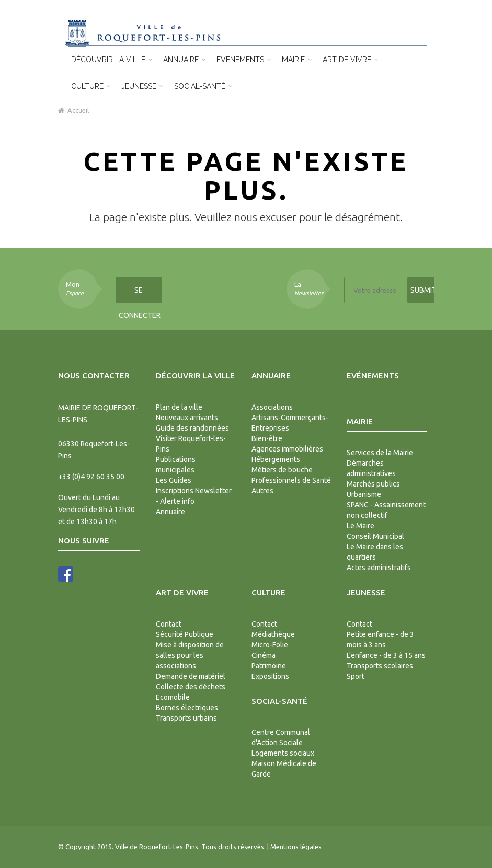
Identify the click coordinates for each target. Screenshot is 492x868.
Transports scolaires (380, 666)
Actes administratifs (379, 567)
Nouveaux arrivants (187, 417)
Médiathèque (273, 634)
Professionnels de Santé (291, 480)
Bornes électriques (187, 707)
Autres (262, 491)
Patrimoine (268, 666)
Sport (355, 676)
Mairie (297, 59)
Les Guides (173, 480)
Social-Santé (203, 86)
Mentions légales (296, 846)
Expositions (270, 676)
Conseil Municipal (375, 536)
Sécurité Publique (184, 634)
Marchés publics (373, 484)
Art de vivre (351, 59)
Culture (91, 86)
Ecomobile (173, 697)
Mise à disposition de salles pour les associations (190, 655)
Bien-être (266, 438)
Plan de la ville (179, 407)
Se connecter (140, 294)
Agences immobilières (287, 449)
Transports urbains (186, 718)
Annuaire (184, 59)
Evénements (243, 59)
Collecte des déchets (190, 686)
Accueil (73, 110)
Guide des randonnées (192, 428)
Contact (168, 624)
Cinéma (263, 655)
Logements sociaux (282, 753)
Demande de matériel (190, 676)
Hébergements (275, 459)
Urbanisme (364, 494)
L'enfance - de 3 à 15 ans (386, 655)
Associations (272, 407)
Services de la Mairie (380, 452)
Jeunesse (142, 86)
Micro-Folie (269, 645)
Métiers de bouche (282, 470)
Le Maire (360, 526)
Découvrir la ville (112, 59)
